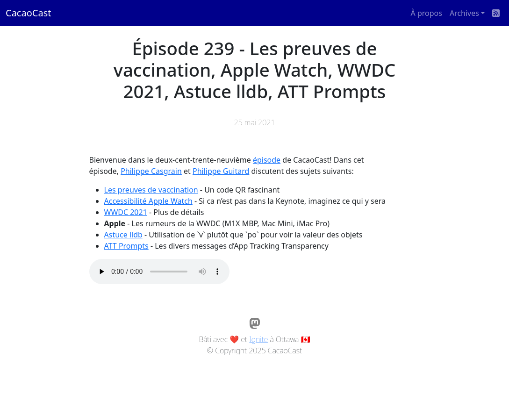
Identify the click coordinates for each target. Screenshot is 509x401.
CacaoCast (28, 13)
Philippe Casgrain (151, 171)
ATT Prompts (126, 246)
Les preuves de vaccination (151, 190)
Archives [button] (464, 13)
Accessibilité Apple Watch (148, 201)
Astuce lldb (123, 234)
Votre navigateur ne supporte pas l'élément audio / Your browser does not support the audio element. (159, 271)
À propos (426, 13)
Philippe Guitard (221, 171)
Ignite (258, 339)
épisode (266, 160)
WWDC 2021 (125, 212)
